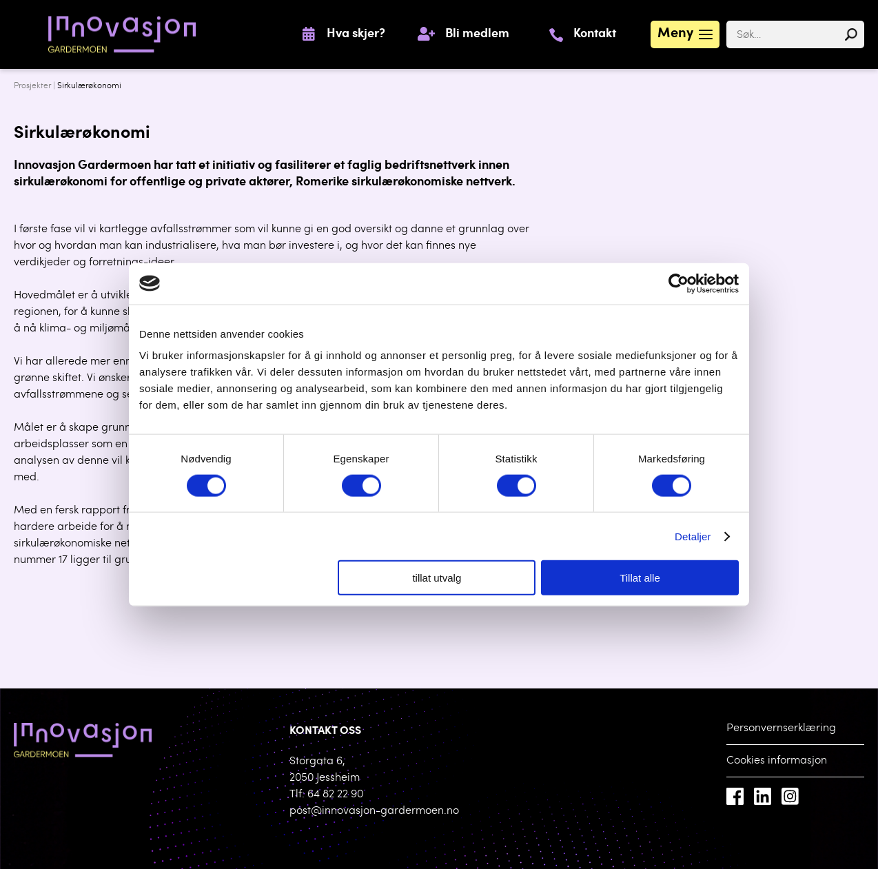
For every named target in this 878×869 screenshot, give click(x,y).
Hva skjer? (356, 34)
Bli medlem (477, 34)
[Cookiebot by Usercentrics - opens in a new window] (678, 283)
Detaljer (693, 536)
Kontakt (594, 34)
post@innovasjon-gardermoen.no (374, 811)
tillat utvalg (436, 578)
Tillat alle (640, 578)
